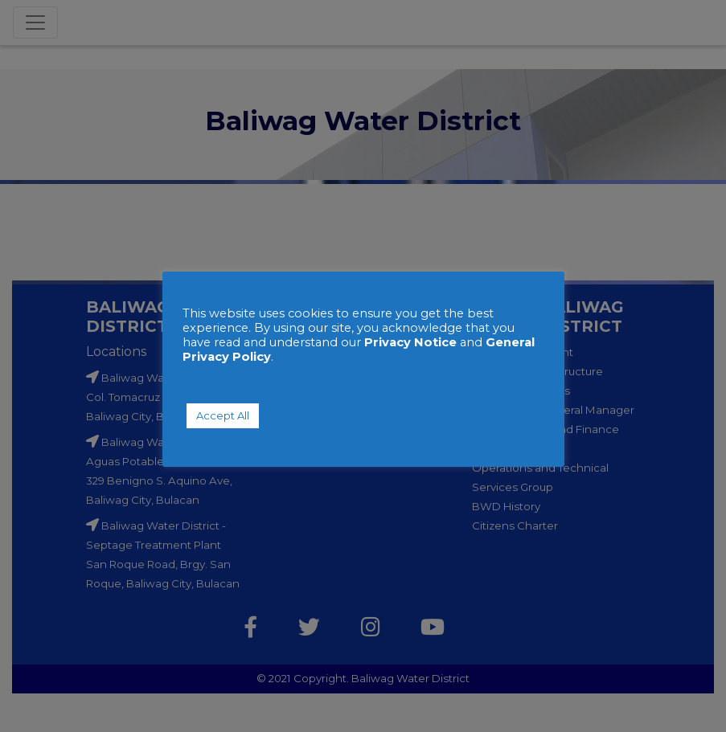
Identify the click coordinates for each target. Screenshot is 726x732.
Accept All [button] (222, 415)
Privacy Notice (410, 342)
